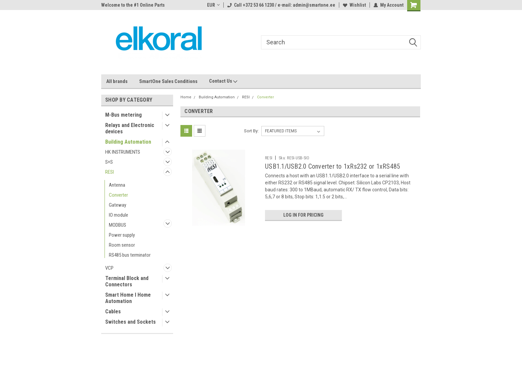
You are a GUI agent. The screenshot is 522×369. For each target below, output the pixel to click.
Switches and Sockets (130, 322)
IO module (118, 215)
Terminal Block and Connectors (126, 281)
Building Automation (128, 142)
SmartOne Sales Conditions (168, 81)
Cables (113, 311)
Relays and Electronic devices (129, 128)
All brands (117, 81)
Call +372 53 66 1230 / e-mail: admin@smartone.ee (281, 5)
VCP (109, 268)
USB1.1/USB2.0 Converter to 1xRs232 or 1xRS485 (332, 166)
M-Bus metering (123, 115)
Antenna (117, 185)
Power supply (122, 235)
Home (185, 97)
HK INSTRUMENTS (122, 152)
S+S (109, 162)
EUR (213, 5)
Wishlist (354, 5)
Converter (118, 195)
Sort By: (251, 130)
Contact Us (223, 81)
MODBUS (117, 225)
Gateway (117, 205)
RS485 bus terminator (129, 255)
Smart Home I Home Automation (128, 298)
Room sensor (122, 245)
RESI (109, 172)
